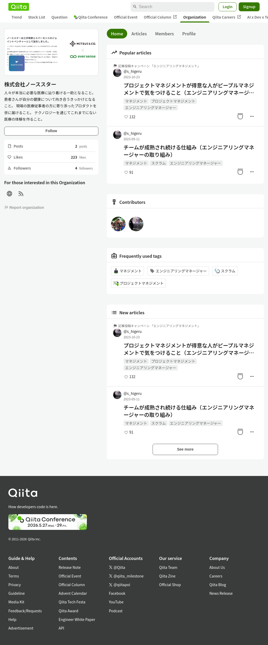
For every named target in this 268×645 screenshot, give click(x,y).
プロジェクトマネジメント (173, 101)
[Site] (9, 193)
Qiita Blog (217, 584)
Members (164, 33)
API (61, 628)
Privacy (14, 584)
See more (185, 449)
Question (60, 17)
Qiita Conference (91, 17)
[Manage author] (252, 116)
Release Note (70, 567)
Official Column (160, 17)
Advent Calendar (73, 593)
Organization (194, 17)
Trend (17, 17)
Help (12, 619)
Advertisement (21, 628)
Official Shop (170, 584)
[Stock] (240, 116)
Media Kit (16, 601)
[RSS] (21, 193)
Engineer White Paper (77, 619)
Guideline (16, 593)
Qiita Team (168, 567)
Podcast (115, 610)
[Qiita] (18, 7)
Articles (139, 33)
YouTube (116, 601)
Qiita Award (68, 610)
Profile (189, 33)
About (13, 567)
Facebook (117, 593)
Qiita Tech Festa (72, 601)
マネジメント (136, 101)
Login (228, 6)
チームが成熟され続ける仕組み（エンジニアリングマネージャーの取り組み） (189, 151)
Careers (215, 576)
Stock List (36, 17)
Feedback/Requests (25, 610)
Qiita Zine (167, 576)
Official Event (125, 17)
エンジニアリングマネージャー (150, 107)
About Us (217, 567)
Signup (249, 6)
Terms (13, 576)
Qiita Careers (227, 17)
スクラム (158, 163)
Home (117, 33)
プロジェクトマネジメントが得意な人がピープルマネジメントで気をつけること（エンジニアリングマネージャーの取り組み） (189, 89)
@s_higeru (133, 71)
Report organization (24, 207)
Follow (51, 131)
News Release (221, 593)
